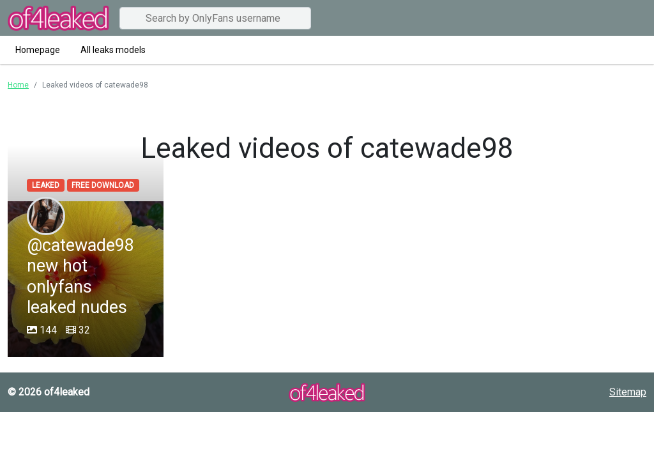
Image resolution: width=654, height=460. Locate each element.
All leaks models (113, 50)
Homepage (37, 50)
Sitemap (627, 392)
